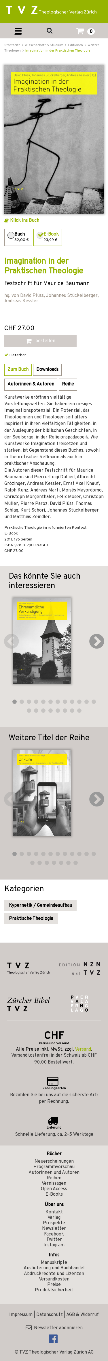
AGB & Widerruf (82, 1315)
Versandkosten (54, 1279)
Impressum (21, 1315)
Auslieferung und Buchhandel (54, 1268)
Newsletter (54, 1228)
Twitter (54, 1240)
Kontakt (54, 1212)
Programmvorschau (54, 1167)
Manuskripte (54, 1263)
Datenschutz (49, 1315)
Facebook (54, 1234)
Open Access (54, 1189)
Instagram (54, 1245)
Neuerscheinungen (54, 1161)
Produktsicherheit (54, 1290)
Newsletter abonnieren (54, 1328)
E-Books (54, 1194)
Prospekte (54, 1223)
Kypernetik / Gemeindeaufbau (40, 905)
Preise (54, 1285)
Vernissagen (54, 1183)
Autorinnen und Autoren (54, 1173)
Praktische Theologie (31, 919)
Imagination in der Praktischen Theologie (57, 50)
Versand (83, 1049)
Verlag (54, 1218)
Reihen (54, 1178)
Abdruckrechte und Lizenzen (54, 1274)
